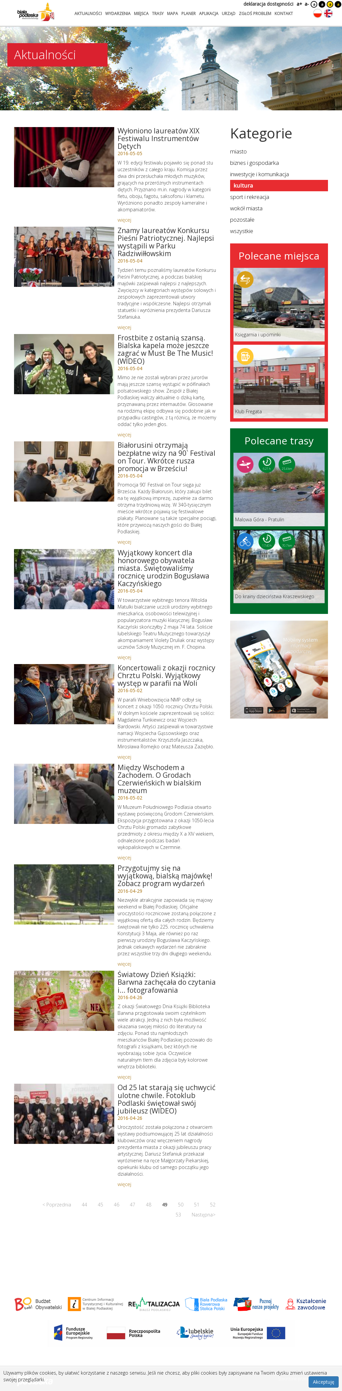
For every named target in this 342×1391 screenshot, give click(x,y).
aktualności (88, 13)
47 (132, 1204)
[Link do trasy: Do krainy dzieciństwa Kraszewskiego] (279, 566)
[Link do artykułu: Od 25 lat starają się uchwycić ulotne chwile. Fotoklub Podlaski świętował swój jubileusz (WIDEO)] (64, 1114)
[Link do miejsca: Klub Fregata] (279, 381)
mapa (172, 13)
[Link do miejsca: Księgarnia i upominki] (279, 304)
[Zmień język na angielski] (328, 13)
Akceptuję (323, 1382)
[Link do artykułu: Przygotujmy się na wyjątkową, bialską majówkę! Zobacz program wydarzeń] (64, 894)
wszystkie (241, 231)
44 (84, 1204)
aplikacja (208, 13)
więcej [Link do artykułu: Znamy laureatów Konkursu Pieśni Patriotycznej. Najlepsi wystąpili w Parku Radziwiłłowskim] (124, 327)
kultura (243, 185)
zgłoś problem (255, 13)
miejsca (141, 13)
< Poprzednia (56, 1204)
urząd (228, 13)
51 (196, 1204)
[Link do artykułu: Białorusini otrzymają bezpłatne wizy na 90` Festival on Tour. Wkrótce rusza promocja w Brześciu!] (64, 471)
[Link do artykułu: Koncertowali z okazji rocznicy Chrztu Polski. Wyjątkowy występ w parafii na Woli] (64, 694)
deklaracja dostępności (268, 4)
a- (307, 4)
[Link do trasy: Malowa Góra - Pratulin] (279, 489)
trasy (158, 13)
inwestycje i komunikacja (259, 174)
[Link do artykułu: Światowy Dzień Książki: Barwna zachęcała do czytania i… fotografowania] (64, 1001)
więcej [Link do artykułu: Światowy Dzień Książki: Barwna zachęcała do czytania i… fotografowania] (124, 1076)
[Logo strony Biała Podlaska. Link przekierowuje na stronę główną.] (35, 11)
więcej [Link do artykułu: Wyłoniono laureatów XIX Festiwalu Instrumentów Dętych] (124, 219)
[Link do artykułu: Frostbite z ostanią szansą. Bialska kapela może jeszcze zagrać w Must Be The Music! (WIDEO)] (64, 364)
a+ (299, 4)
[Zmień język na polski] (317, 13)
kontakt (284, 13)
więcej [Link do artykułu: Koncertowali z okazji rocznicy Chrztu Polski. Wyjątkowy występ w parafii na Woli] (124, 756)
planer (188, 13)
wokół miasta (246, 208)
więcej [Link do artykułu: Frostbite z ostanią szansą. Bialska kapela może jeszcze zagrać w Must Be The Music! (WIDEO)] (124, 434)
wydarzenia (118, 13)
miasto (238, 151)
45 (100, 1204)
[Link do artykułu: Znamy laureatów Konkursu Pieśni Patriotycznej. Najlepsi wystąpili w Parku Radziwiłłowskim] (64, 257)
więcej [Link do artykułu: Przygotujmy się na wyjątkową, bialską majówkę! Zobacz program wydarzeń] (124, 963)
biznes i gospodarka (254, 163)
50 (180, 1204)
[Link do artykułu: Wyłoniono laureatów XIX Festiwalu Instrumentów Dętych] (64, 157)
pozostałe (242, 219)
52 (212, 1204)
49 (164, 1204)
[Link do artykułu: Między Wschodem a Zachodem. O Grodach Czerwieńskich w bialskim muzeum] (64, 794)
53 (178, 1214)
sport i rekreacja (249, 197)
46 (116, 1204)
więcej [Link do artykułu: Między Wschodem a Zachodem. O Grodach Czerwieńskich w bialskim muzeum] (124, 857)
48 (148, 1204)
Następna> (203, 1214)
